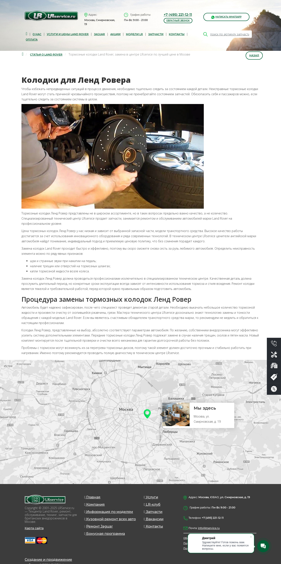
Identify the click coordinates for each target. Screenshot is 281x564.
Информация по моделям (108, 512)
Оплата (32, 39)
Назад (254, 55)
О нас (37, 34)
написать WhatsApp (226, 17)
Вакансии (153, 519)
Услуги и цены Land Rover (68, 34)
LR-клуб (152, 504)
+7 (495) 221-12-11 (178, 15)
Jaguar (99, 34)
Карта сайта (34, 528)
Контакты (176, 34)
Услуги (151, 497)
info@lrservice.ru (209, 528)
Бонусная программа (104, 534)
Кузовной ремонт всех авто (110, 519)
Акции (115, 34)
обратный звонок (178, 20)
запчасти (155, 34)
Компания (94, 504)
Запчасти (153, 512)
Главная (92, 497)
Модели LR (134, 34)
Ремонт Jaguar (99, 526)
